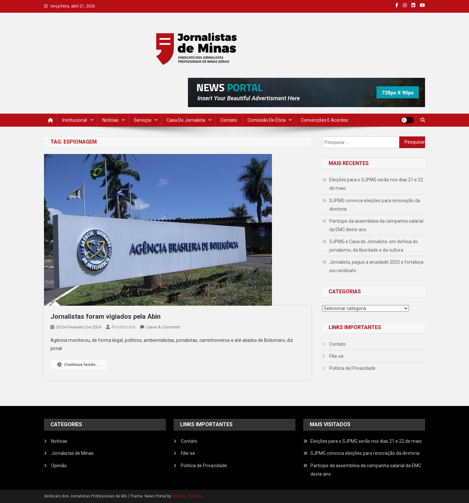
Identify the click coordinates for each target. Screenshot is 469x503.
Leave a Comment (163, 327)
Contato (228, 120)
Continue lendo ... (78, 364)
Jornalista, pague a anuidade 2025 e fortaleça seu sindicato (376, 266)
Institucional (74, 120)
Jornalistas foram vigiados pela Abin (105, 316)
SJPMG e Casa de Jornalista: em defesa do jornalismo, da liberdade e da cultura (373, 246)
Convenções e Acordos (324, 120)
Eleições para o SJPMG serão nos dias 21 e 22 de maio (376, 184)
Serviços (142, 120)
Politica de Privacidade (352, 368)
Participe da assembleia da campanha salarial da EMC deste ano (376, 225)
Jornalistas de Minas (72, 453)
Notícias (110, 120)
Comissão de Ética (267, 120)
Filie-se (336, 356)
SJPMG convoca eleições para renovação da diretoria (374, 205)
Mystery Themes (187, 496)
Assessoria (123, 326)
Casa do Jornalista (186, 120)
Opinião (59, 465)
